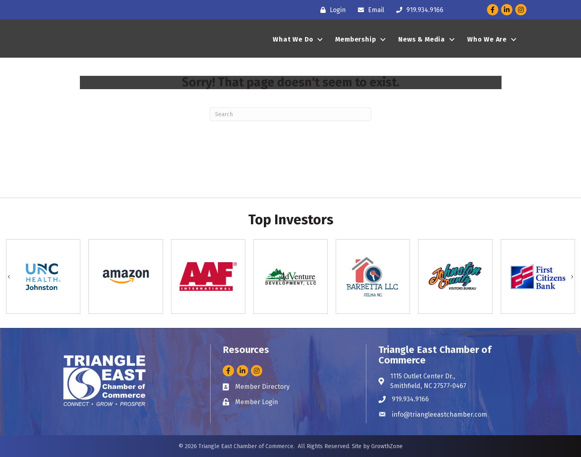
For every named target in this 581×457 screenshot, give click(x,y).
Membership (355, 44)
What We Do (293, 44)
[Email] (369, 10)
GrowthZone (387, 446)
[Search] (290, 114)
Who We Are (487, 44)
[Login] (331, 10)
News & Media (421, 44)
